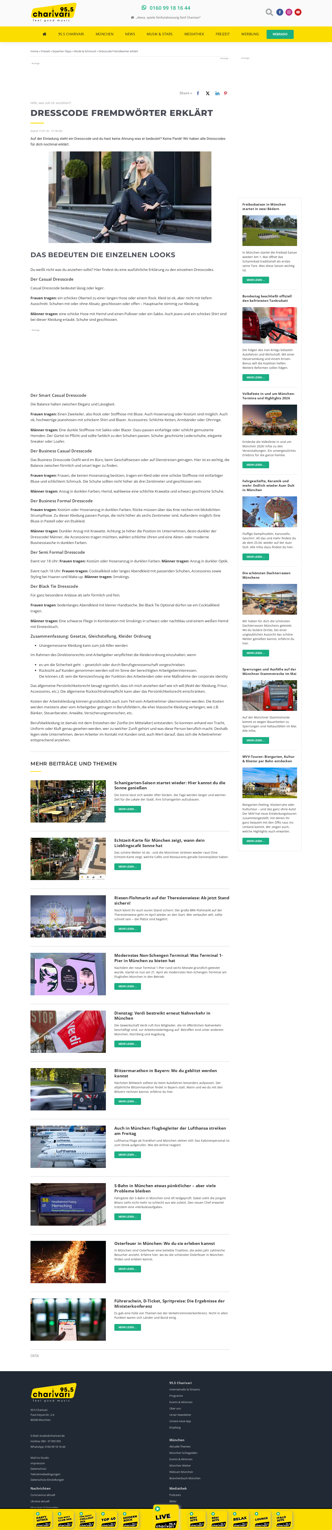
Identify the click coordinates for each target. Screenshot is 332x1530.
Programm (176, 1396)
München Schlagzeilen (183, 1453)
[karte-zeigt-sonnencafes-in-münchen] (68, 839)
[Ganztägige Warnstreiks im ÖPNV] (68, 1012)
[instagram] (288, 12)
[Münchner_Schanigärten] (68, 782)
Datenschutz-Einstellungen (47, 1480)
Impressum (37, 1463)
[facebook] (279, 12)
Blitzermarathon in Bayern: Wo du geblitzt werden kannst (165, 1073)
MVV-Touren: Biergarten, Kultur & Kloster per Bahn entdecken (268, 758)
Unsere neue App (180, 1421)
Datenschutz (38, 1469)
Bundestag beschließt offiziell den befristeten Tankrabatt (267, 298)
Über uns (175, 1408)
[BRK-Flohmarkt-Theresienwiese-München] (68, 897)
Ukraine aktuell (39, 1501)
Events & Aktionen (180, 1402)
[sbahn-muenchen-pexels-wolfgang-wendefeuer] (269, 682)
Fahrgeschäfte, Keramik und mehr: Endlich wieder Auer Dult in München (268, 485)
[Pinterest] (225, 93)
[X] (207, 93)
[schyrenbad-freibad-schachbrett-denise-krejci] (269, 217)
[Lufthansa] (68, 1127)
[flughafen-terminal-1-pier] (68, 954)
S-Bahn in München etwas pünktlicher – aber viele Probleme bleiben (165, 1188)
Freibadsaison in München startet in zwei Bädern (264, 206)
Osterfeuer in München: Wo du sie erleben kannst (164, 1243)
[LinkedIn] (216, 93)
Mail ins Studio (39, 1458)
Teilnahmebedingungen (45, 1474)
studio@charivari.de (52, 1436)
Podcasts (175, 1495)
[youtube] (298, 12)
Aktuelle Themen (180, 1446)
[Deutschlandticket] (68, 1300)
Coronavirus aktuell (42, 1495)
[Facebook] (191, 93)
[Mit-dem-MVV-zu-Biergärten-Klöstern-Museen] (269, 769)
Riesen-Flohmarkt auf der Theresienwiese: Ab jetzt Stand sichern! (171, 900)
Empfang (175, 1427)
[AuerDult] (269, 498)
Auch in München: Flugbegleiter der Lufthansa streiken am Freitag (170, 1130)
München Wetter (180, 1465)
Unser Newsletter (180, 1415)
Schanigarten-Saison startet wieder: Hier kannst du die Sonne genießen (169, 785)
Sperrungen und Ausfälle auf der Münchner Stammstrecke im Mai (269, 671)
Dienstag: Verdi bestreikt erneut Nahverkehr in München (162, 1015)
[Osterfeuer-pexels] (68, 1242)
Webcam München (181, 1472)
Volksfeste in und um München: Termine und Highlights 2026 (268, 395)
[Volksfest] (269, 406)
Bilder (173, 1501)
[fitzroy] (269, 585)
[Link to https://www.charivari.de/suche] (269, 12)
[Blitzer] (68, 1069)
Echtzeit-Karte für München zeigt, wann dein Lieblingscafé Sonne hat (159, 843)
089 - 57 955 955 (51, 1441)
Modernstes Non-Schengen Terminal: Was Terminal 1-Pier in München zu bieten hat (168, 958)
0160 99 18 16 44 (55, 1447)
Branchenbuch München (185, 1478)
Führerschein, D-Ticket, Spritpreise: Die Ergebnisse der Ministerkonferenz (169, 1303)
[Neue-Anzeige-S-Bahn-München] (68, 1185)
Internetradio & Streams (184, 1389)
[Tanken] (269, 308)
